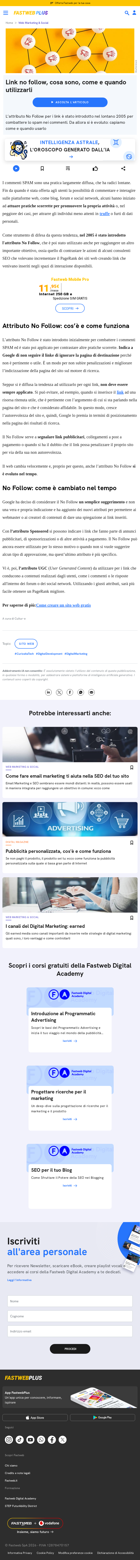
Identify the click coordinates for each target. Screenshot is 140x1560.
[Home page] (31, 13)
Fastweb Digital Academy (20, 1498)
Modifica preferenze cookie (75, 1553)
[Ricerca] (127, 13)
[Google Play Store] (102, 1417)
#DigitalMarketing (75, 654)
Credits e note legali (17, 1473)
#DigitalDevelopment (49, 654)
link (120, 392)
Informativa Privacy (20, 1553)
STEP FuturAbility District (21, 1506)
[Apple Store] (35, 1417)
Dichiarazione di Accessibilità (115, 1553)
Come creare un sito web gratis (63, 605)
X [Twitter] (59, 692)
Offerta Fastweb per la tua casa (72, 3)
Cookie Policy (45, 1553)
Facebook (70, 692)
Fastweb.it (11, 1480)
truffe (104, 213)
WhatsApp (80, 692)
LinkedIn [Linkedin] (48, 692)
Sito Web (26, 644)
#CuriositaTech (24, 654)
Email (91, 692)
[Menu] (5, 13)
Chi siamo (11, 1465)
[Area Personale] (134, 13)
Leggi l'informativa (19, 1280)
